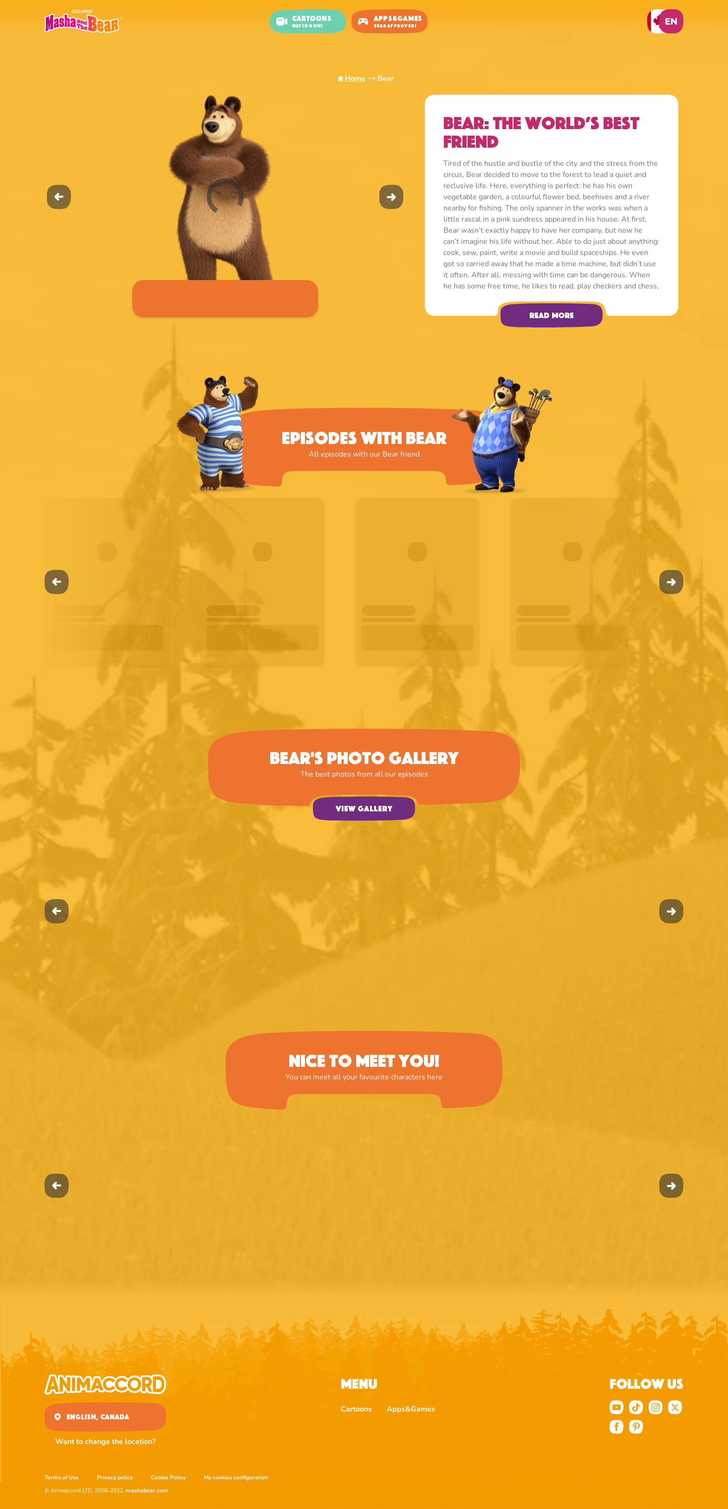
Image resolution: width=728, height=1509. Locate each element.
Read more (551, 315)
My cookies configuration (236, 1477)
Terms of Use (62, 1477)
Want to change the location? (105, 1441)
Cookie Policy (168, 1477)
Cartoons (356, 1409)
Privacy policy (115, 1477)
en (671, 21)
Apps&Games (411, 1409)
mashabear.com (147, 1490)
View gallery (364, 808)
